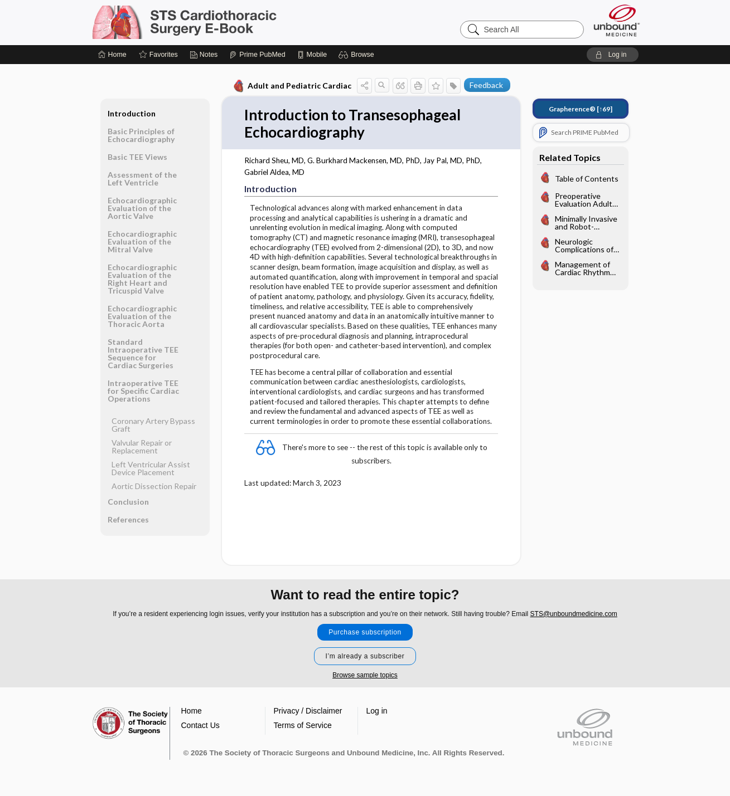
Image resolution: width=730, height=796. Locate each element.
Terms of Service (303, 725)
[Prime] (257, 54)
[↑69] (580, 109)
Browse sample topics (365, 675)
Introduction (132, 113)
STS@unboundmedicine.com (573, 614)
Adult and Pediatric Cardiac (291, 85)
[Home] (112, 54)
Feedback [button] (486, 85)
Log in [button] (377, 710)
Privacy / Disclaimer (308, 710)
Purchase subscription (365, 632)
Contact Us (200, 725)
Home (191, 710)
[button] (358, 54)
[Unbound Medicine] (616, 20)
